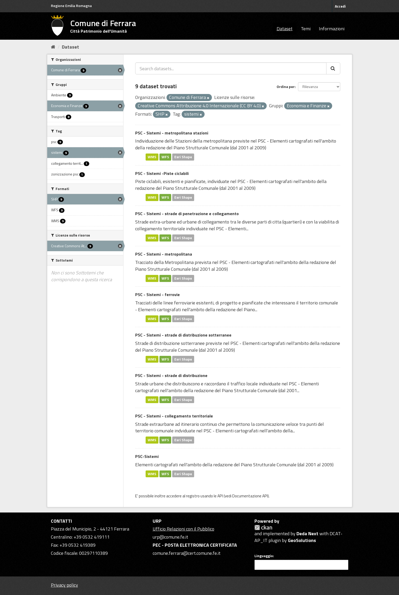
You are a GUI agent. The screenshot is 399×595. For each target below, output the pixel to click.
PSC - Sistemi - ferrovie (157, 294)
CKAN (263, 527)
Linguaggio (263, 555)
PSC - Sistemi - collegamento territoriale (174, 416)
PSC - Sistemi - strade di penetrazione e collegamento (187, 213)
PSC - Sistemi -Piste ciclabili (162, 173)
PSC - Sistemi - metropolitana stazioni (171, 133)
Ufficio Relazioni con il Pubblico (183, 528)
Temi (306, 28)
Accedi (340, 6)
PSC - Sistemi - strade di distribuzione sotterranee (183, 335)
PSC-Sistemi (147, 456)
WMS (152, 157)
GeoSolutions (302, 540)
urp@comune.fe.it (170, 536)
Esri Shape (183, 157)
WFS (165, 157)
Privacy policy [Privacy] (64, 584)
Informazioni (331, 28)
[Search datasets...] (230, 68)
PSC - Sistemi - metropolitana (163, 254)
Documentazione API (250, 496)
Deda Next (307, 533)
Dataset (285, 28)
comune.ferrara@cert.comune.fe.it (187, 553)
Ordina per (286, 86)
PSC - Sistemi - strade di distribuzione (171, 375)
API (220, 496)
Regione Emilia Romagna (71, 5)
